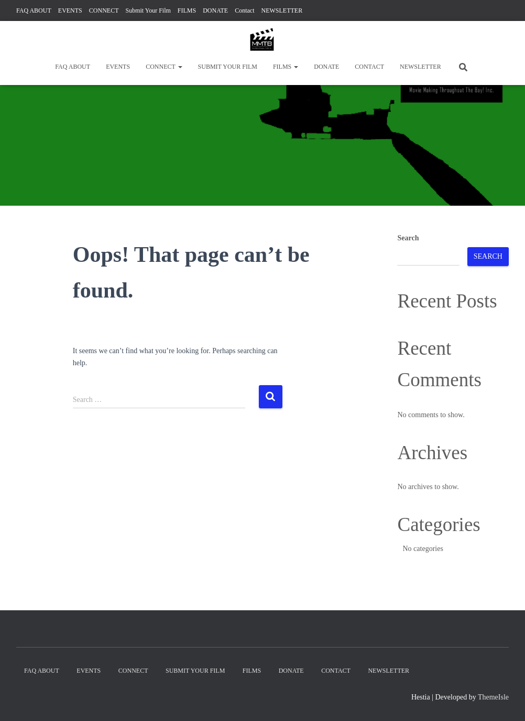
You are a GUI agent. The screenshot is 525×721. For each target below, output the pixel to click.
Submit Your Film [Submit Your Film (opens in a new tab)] (147, 10)
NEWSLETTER (282, 10)
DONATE (215, 10)
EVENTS (70, 10)
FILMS (187, 10)
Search (408, 238)
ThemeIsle (493, 697)
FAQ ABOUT (33, 10)
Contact (244, 10)
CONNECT (104, 10)
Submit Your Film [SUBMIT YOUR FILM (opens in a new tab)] (227, 66)
